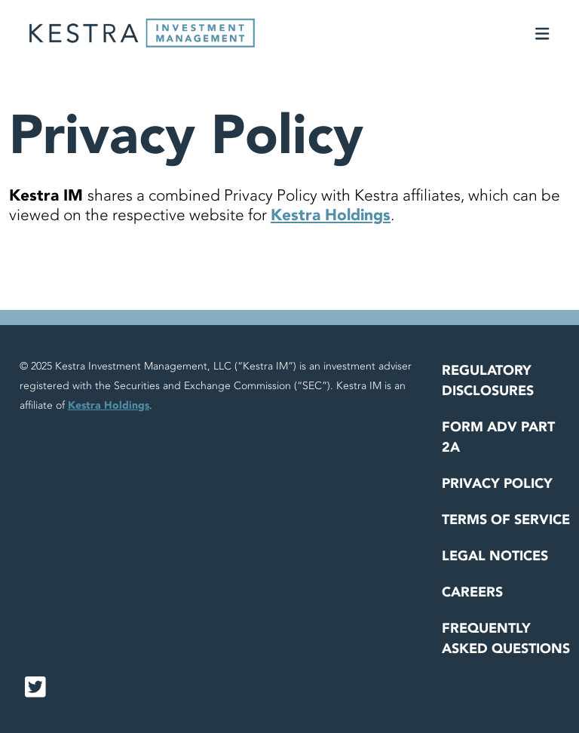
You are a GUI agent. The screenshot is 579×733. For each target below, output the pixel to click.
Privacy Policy (497, 483)
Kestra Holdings (331, 215)
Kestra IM (48, 196)
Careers (472, 592)
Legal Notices (495, 556)
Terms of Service (506, 520)
